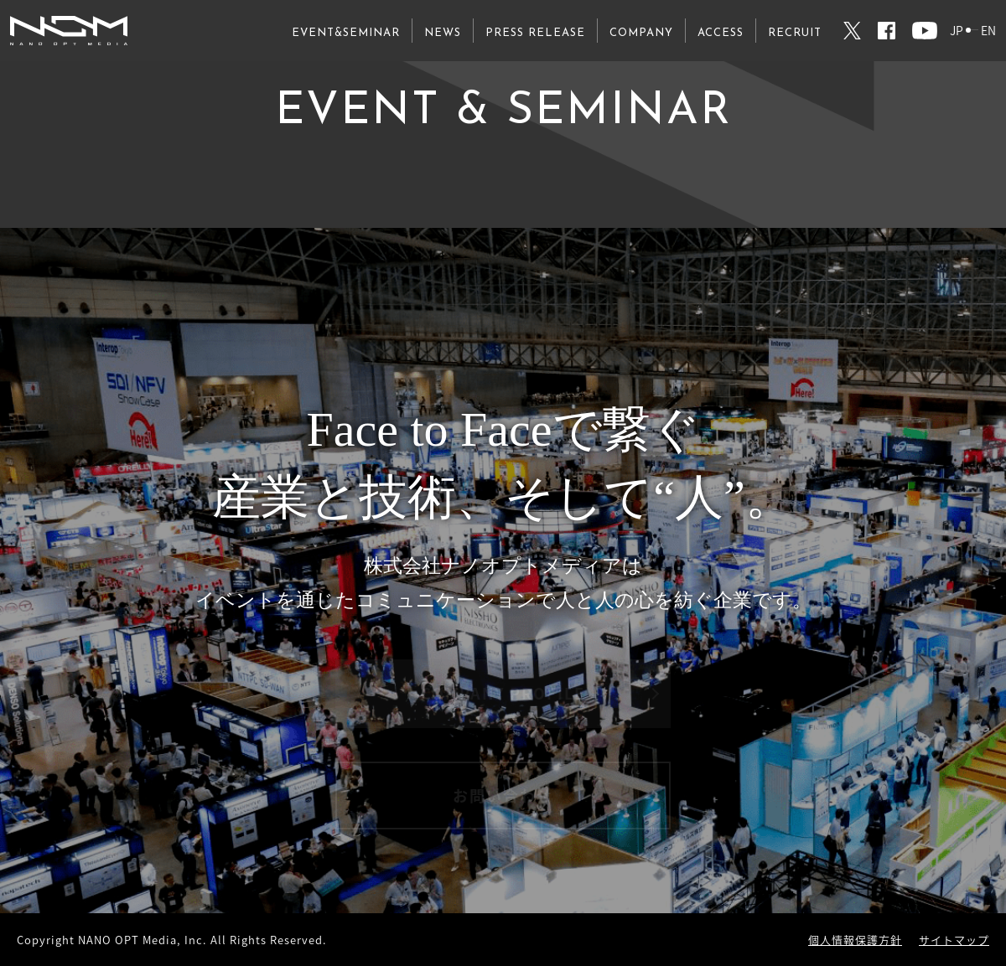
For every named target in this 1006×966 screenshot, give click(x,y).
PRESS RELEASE (535, 33)
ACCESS (720, 33)
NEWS (442, 33)
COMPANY (641, 33)
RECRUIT (795, 33)
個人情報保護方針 (855, 940)
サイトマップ (954, 940)
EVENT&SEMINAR (346, 33)
